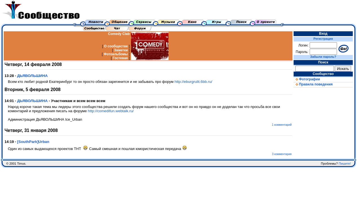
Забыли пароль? (323, 56)
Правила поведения (313, 84)
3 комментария (282, 154)
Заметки (121, 50)
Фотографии (307, 79)
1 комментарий (282, 124)
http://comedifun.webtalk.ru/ (111, 111)
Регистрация (323, 38)
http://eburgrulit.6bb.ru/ (193, 82)
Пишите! (345, 163)
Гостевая (120, 58)
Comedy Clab (119, 34)
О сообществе (116, 46)
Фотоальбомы (116, 54)
